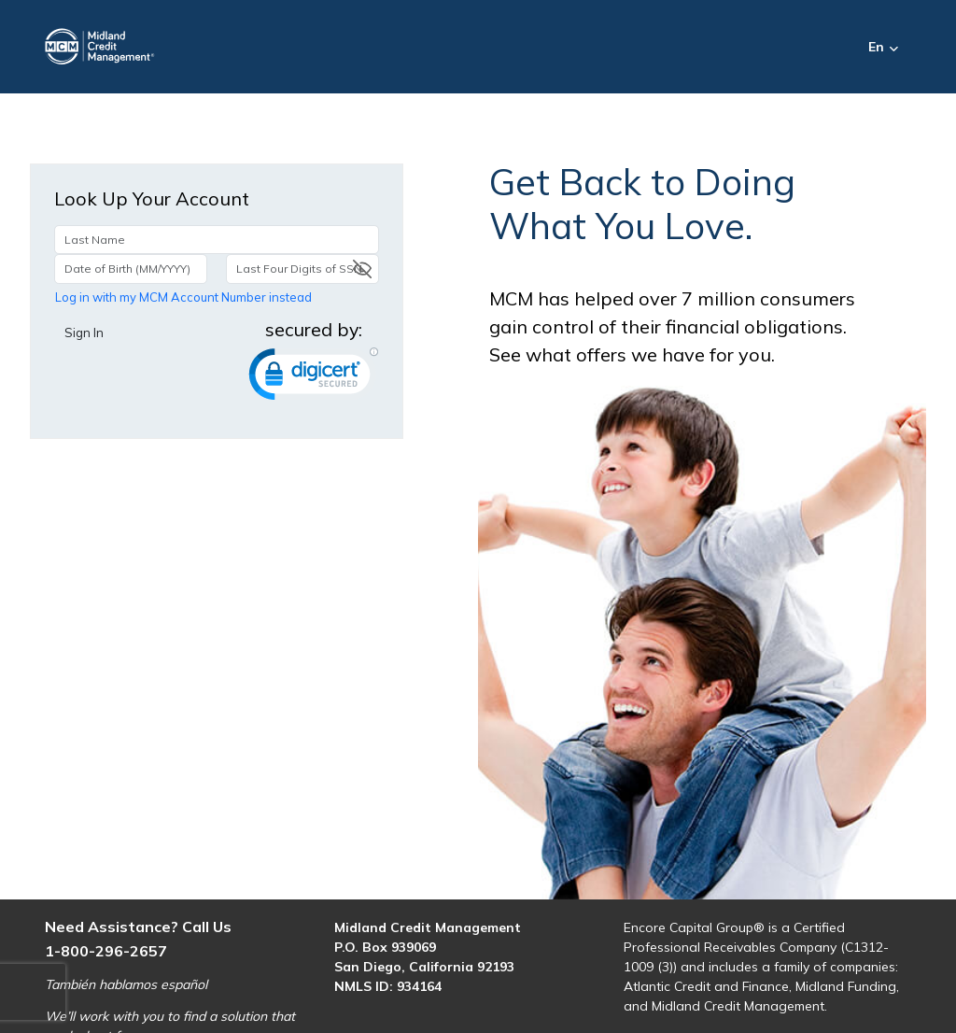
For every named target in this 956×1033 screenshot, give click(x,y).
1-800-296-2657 (106, 950)
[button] (896, 47)
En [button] (876, 46)
